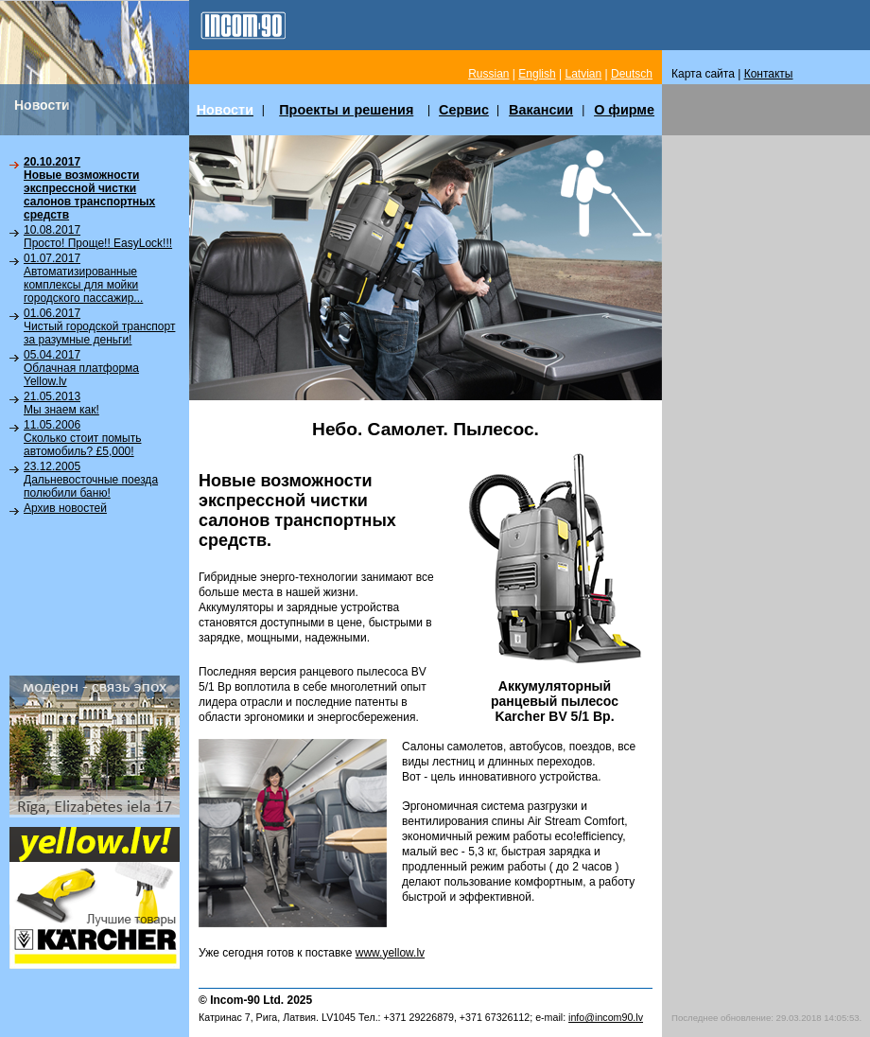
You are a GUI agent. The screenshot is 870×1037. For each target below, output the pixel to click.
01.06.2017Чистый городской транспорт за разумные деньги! (99, 326)
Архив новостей (65, 508)
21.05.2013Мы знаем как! (61, 403)
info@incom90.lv (605, 1017)
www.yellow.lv (390, 952)
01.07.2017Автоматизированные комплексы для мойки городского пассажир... (83, 278)
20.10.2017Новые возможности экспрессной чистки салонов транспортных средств (89, 188)
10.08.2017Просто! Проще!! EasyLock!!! (98, 236)
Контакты (768, 73)
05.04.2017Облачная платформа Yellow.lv (81, 368)
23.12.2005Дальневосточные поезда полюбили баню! (91, 480)
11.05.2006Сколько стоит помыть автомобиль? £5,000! (82, 438)
